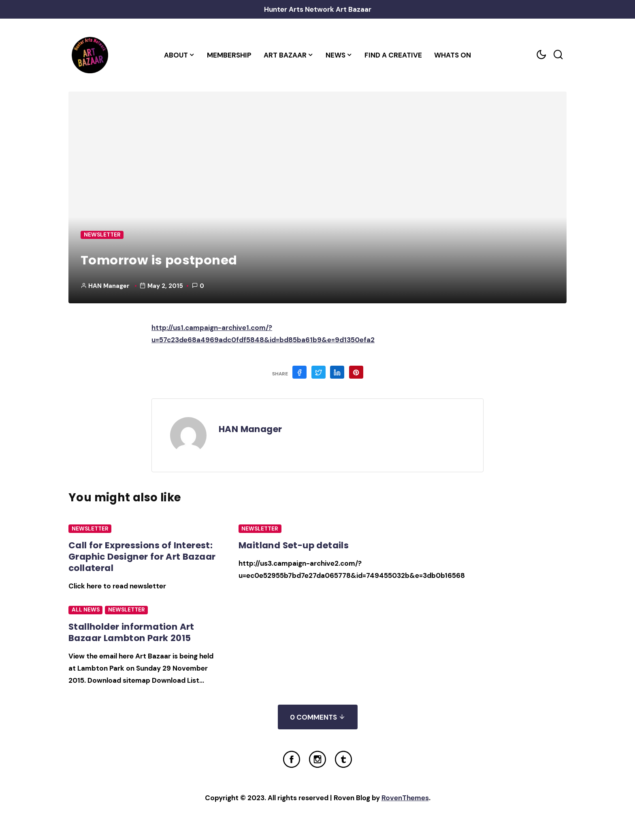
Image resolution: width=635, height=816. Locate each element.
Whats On (452, 55)
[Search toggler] (558, 55)
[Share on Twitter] (318, 372)
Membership (229, 55)
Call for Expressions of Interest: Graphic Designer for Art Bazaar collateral (141, 556)
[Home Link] (89, 55)
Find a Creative (393, 55)
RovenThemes (405, 797)
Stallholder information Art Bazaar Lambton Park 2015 (131, 632)
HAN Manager (109, 286)
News (335, 55)
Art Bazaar (285, 55)
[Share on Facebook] (299, 372)
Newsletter (102, 234)
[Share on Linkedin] (337, 372)
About (176, 55)
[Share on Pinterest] (356, 372)
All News (86, 609)
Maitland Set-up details (294, 545)
